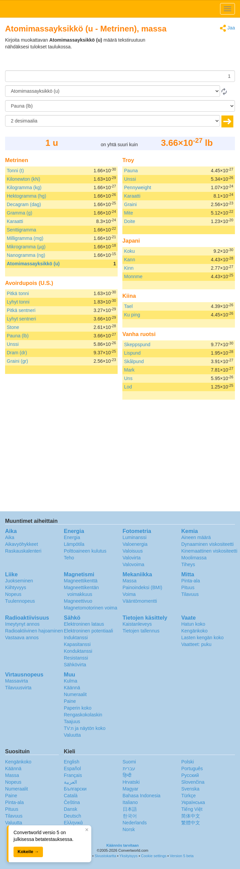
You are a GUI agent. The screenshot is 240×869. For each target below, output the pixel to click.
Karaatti (15, 221)
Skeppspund (137, 344)
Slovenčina (193, 782)
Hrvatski (131, 782)
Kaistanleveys (137, 624)
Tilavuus (190, 594)
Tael (128, 306)
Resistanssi (76, 658)
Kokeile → (28, 851)
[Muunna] (120, 106)
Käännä (72, 687)
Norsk (129, 829)
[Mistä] (112, 91)
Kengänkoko (194, 630)
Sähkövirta (75, 664)
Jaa (227, 28)
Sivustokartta (105, 856)
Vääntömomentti (140, 601)
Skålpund (134, 361)
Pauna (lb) (18, 335)
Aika (9, 537)
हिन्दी (127, 775)
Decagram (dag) (24, 204)
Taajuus (72, 721)
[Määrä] (120, 76)
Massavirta (16, 681)
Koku (129, 251)
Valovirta (132, 557)
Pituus (187, 587)
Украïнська (193, 802)
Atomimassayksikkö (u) (33, 263)
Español (72, 768)
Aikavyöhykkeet (21, 544)
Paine (70, 701)
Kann (129, 259)
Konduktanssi (78, 651)
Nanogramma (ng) (26, 255)
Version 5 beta (181, 856)
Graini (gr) (17, 361)
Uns (128, 378)
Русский (190, 775)
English (71, 761)
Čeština (72, 802)
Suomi (129, 761)
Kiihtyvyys (15, 587)
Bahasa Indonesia (142, 795)
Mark (129, 370)
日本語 (130, 809)
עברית (129, 768)
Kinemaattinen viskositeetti (209, 551)
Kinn (129, 268)
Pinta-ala (190, 580)
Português (192, 768)
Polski (187, 761)
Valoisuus (133, 551)
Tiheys (188, 564)
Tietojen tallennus (141, 630)
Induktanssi (76, 637)
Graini (130, 204)
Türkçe (188, 795)
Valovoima (133, 564)
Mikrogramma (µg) (26, 246)
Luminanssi (135, 537)
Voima (129, 594)
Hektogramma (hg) (26, 196)
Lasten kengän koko (202, 637)
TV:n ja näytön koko (84, 728)
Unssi (13, 344)
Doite (129, 221)
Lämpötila (74, 544)
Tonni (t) (15, 170)
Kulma (70, 681)
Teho (69, 557)
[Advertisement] (192, 53)
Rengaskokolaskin (83, 714)
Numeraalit (75, 694)
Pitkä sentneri (21, 310)
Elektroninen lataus (84, 624)
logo (120, 8)
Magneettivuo (78, 601)
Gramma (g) (19, 213)
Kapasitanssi (77, 644)
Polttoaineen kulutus (85, 551)
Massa (130, 580)
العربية (70, 782)
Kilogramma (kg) (24, 187)
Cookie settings (153, 856)
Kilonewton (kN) (23, 179)
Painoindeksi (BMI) (143, 587)
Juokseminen (19, 580)
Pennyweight (137, 187)
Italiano (130, 802)
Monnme (133, 276)
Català (70, 795)
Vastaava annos (22, 637)
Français (73, 775)
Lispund (132, 353)
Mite (128, 213)
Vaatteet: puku (196, 644)
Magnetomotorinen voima (90, 607)
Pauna (131, 170)
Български (75, 789)
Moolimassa (194, 557)
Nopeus (13, 594)
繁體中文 (190, 822)
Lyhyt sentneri (21, 318)
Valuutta (72, 735)
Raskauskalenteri (23, 551)
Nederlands (135, 822)
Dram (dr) (17, 352)
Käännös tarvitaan (122, 845)
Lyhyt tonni (18, 302)
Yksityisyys (128, 856)
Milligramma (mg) (25, 238)
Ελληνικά (73, 822)
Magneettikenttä (81, 580)
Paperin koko (78, 708)
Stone (13, 327)
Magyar (131, 789)
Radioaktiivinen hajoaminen (34, 630)
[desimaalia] (112, 121)
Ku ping (132, 314)
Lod (128, 386)
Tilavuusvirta (18, 687)
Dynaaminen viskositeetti (207, 544)
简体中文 (190, 816)
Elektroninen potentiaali (88, 630)
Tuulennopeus (20, 601)
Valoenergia (135, 544)
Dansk (70, 809)
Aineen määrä (196, 537)
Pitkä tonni (18, 293)
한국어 (130, 816)
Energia (72, 537)
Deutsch (72, 816)
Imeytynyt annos (22, 624)
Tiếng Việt (191, 809)
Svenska (190, 789)
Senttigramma (21, 229)
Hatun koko (193, 624)
